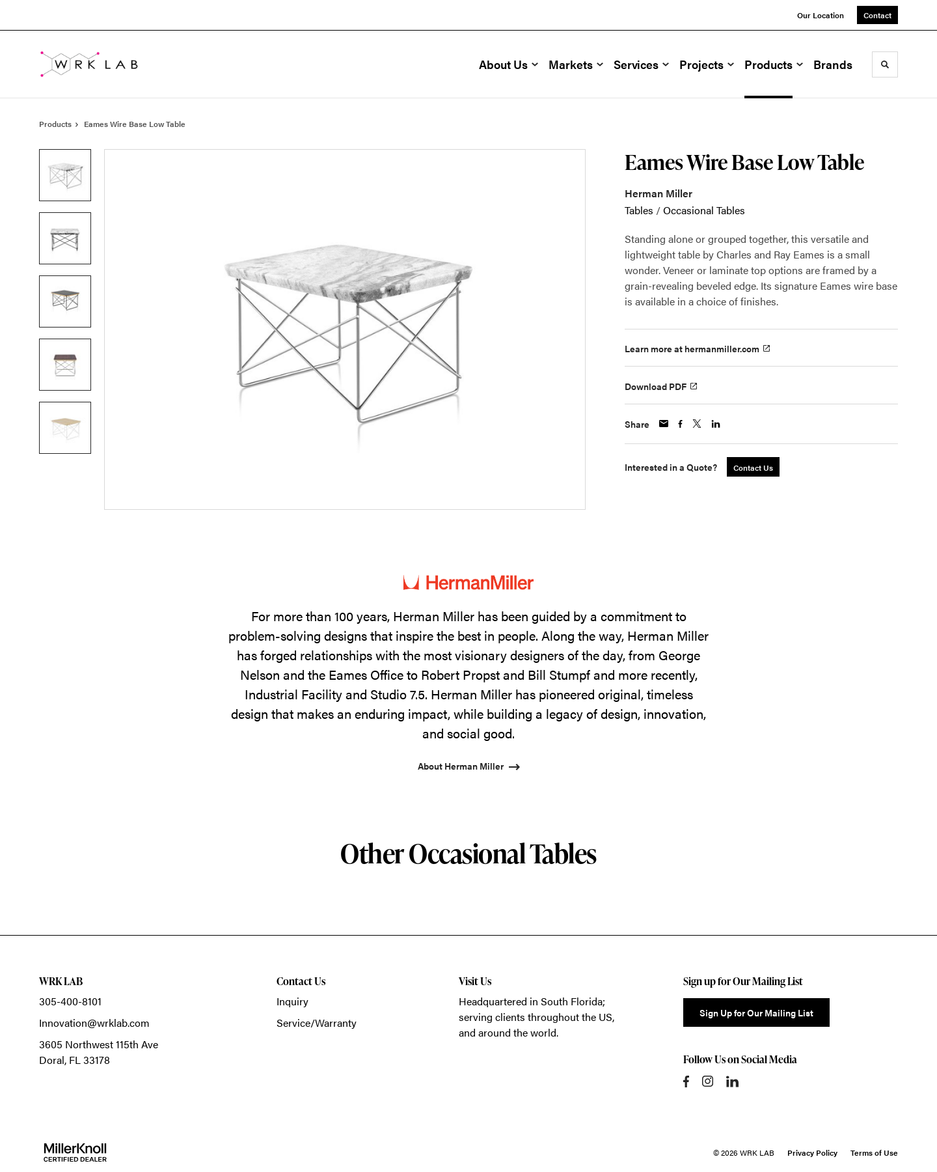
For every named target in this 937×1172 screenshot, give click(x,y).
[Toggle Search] (885, 64)
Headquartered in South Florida (531, 1001)
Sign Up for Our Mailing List (756, 1012)
